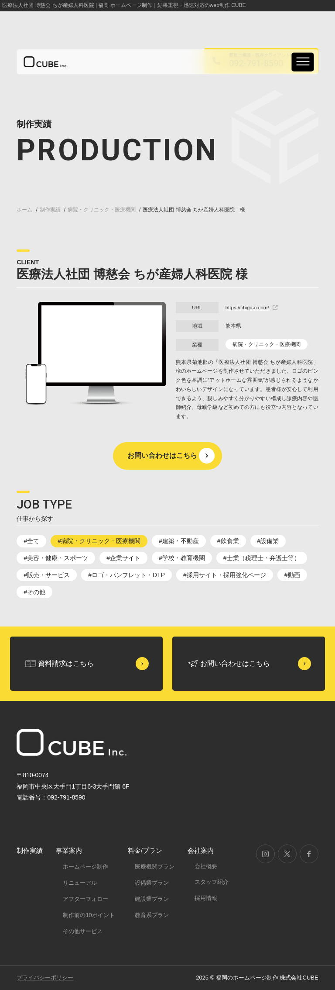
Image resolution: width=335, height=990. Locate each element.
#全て (31, 540)
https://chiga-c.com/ (252, 307)
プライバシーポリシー (45, 977)
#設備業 (268, 540)
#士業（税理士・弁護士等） (261, 557)
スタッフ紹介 (212, 882)
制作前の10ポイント (88, 915)
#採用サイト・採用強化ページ (224, 574)
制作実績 (30, 850)
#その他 (34, 591)
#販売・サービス (47, 574)
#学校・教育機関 (182, 557)
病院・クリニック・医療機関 (266, 344)
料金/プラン (145, 850)
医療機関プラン (154, 866)
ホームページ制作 (85, 866)
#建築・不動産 (179, 540)
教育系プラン (152, 915)
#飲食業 (228, 540)
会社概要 (206, 866)
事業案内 (69, 850)
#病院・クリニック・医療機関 (99, 540)
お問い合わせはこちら (162, 455)
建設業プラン (152, 899)
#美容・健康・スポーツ (56, 557)
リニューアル (80, 882)
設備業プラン (152, 882)
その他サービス (83, 931)
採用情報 (206, 898)
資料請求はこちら (66, 663)
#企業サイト (123, 557)
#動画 (292, 574)
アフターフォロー (85, 899)
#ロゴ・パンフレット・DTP (126, 574)
